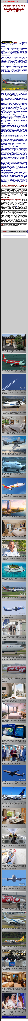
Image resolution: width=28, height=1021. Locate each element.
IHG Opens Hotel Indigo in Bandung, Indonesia (14, 712)
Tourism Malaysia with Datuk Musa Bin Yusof (14, 191)
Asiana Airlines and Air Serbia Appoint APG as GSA (14, 591)
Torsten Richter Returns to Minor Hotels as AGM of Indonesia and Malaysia (14, 550)
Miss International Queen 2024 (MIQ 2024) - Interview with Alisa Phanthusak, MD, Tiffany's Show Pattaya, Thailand (14, 204)
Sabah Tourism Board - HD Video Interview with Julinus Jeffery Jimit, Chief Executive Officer (14, 188)
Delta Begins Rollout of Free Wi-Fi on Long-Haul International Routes (14, 650)
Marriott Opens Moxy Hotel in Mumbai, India (14, 529)
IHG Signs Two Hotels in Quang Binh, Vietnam (14, 509)
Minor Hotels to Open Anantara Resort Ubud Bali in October (14, 425)
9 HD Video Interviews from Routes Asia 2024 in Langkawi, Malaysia (14, 209)
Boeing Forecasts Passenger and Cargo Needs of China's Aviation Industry (14, 384)
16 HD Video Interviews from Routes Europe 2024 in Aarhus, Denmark (14, 207)
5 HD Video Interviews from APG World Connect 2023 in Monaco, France (14, 222)
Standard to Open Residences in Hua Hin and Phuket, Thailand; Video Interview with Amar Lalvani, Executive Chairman (14, 213)
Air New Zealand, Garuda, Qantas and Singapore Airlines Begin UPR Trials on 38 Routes (14, 880)
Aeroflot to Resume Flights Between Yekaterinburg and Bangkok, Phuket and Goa (14, 775)
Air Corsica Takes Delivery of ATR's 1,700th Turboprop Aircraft (14, 405)
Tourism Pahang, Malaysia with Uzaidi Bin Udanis (14, 190)
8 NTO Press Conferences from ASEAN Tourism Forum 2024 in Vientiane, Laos (14, 218)
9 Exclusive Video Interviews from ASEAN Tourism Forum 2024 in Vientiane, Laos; (14, 215)
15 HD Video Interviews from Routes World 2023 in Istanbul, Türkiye (14, 225)
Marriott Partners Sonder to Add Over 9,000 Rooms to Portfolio (14, 692)
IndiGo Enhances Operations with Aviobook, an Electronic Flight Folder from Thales (14, 734)
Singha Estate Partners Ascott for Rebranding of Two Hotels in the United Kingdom (14, 982)
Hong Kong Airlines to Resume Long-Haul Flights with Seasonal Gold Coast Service (14, 488)
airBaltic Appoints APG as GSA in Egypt (14, 838)
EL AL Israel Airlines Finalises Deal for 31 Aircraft (14, 921)
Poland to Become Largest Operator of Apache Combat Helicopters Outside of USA (14, 960)
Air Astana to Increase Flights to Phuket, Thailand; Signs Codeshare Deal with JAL (14, 467)
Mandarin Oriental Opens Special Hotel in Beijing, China (14, 343)
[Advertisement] (13, 27)
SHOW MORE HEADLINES (11, 1017)
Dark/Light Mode (7, 42)
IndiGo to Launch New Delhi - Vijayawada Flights (14, 609)
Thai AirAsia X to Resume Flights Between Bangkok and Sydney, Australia (14, 671)
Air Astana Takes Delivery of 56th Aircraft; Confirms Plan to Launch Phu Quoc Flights (14, 797)
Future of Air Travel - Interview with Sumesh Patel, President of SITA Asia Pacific (14, 201)
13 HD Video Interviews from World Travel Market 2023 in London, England (14, 220)
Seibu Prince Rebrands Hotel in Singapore (14, 817)
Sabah (11, 96)
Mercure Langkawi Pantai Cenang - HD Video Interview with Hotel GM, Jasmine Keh (14, 196)
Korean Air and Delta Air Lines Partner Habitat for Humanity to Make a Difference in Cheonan (14, 859)
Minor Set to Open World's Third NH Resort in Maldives (14, 571)
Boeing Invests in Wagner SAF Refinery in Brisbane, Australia (14, 754)
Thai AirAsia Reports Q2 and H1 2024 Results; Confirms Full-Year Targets (14, 901)
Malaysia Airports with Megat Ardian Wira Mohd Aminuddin (14, 193)
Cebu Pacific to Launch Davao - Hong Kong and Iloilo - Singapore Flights (14, 940)
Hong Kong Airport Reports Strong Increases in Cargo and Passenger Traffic (14, 629)
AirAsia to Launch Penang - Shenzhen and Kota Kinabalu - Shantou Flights (14, 363)
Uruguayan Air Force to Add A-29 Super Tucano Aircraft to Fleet (14, 445)
